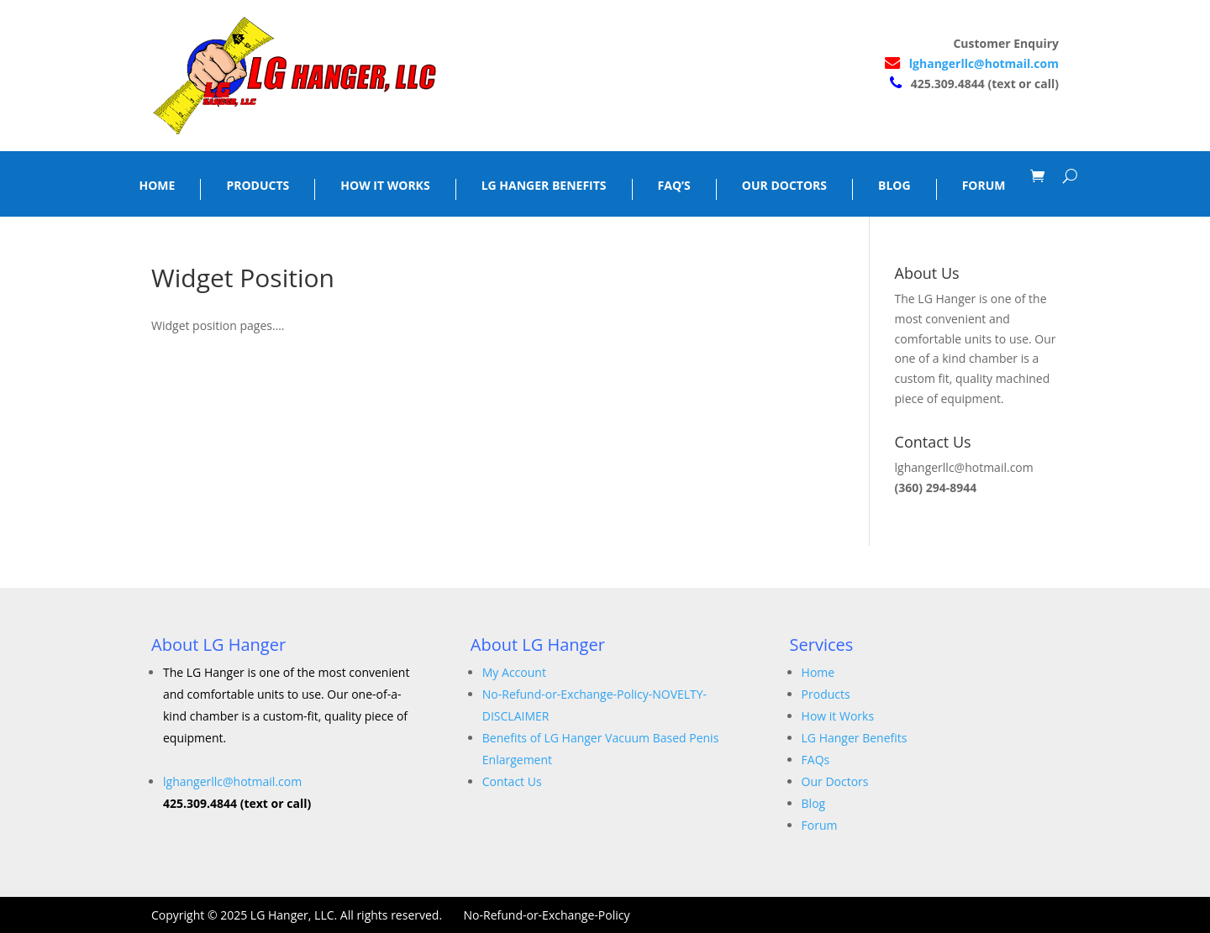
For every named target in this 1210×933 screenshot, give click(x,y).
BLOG (894, 186)
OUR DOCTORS (784, 186)
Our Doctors (835, 781)
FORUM (984, 186)
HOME (157, 186)
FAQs (816, 760)
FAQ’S (674, 186)
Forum (820, 825)
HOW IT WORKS (384, 186)
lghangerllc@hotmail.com (984, 63)
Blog (814, 803)
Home (818, 672)
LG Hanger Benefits (855, 738)
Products (826, 694)
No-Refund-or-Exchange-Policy (547, 915)
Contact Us (512, 781)
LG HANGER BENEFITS (544, 186)
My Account (514, 672)
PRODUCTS (257, 186)
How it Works (838, 716)
